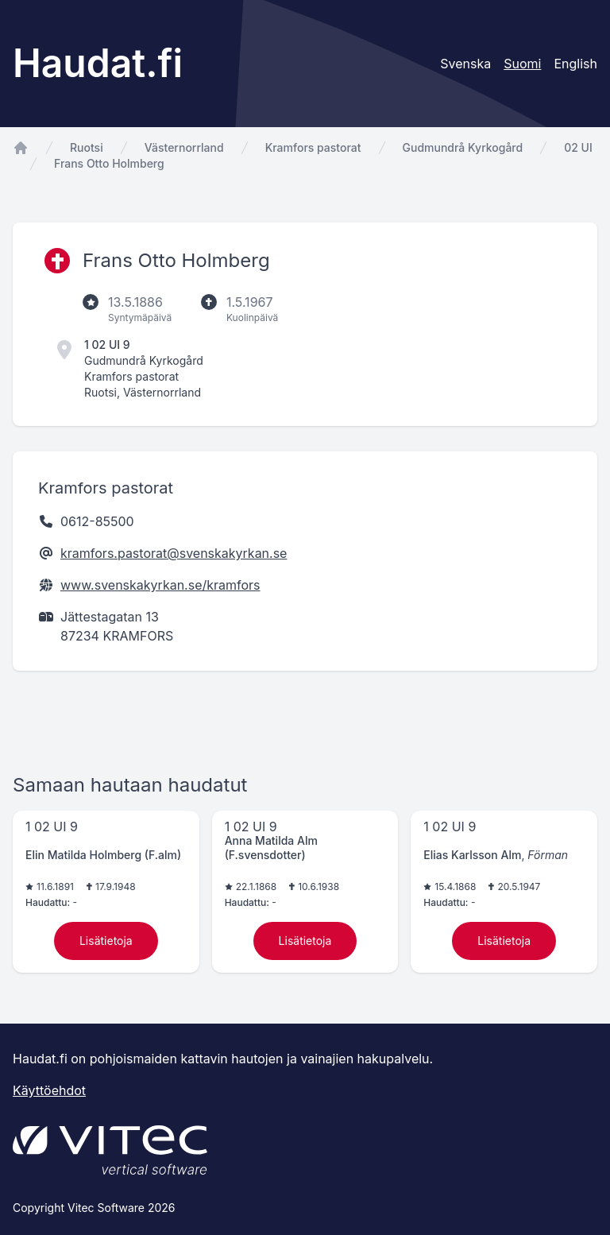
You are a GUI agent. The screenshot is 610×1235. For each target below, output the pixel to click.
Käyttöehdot (49, 1090)
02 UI (578, 147)
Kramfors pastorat (313, 147)
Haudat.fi (98, 63)
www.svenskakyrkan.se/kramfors (160, 585)
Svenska (465, 64)
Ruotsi (86, 147)
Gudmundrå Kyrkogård (463, 147)
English (575, 64)
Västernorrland (184, 147)
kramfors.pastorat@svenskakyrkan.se (173, 553)
